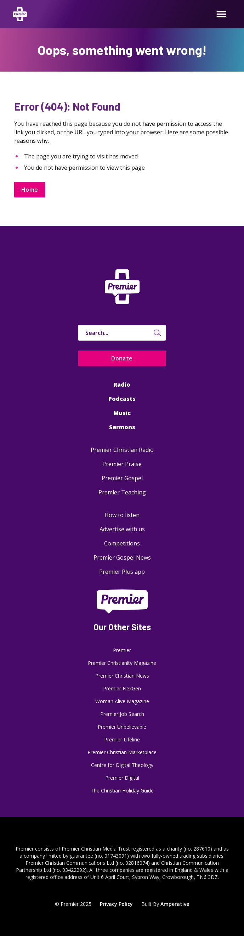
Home (29, 190)
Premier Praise (122, 464)
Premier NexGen (122, 688)
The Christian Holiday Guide (122, 790)
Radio (122, 384)
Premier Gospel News (122, 557)
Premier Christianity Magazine (122, 663)
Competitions (122, 543)
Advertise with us (122, 529)
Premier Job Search (122, 714)
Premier (122, 650)
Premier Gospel (122, 478)
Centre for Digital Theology (122, 765)
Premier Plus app (122, 572)
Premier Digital (122, 777)
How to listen (122, 515)
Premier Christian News (122, 675)
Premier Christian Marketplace (122, 752)
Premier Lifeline (122, 739)
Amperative (174, 904)
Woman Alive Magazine (122, 701)
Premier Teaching (122, 492)
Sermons (122, 427)
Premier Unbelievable (122, 726)
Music (122, 413)
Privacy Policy (116, 904)
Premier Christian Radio (122, 450)
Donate (122, 358)
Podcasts (122, 399)
